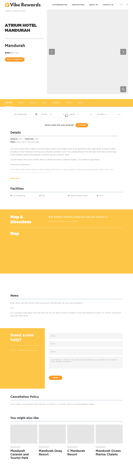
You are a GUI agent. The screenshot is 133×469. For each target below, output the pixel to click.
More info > (15, 178)
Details (33, 103)
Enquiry (56, 103)
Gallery (8, 103)
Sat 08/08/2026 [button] (20, 114)
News (80, 103)
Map (44, 103)
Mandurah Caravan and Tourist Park (19, 454)
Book (21, 103)
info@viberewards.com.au (28, 350)
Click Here (82, 125)
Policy (69, 103)
